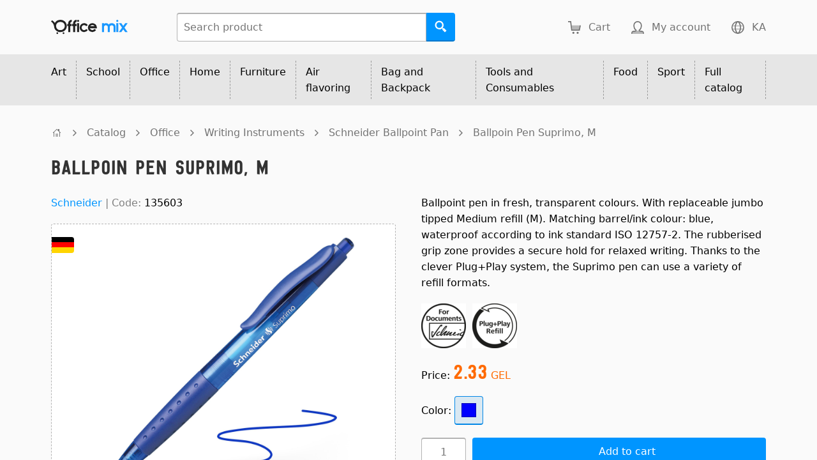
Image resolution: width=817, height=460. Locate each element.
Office (155, 72)
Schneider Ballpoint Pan (389, 132)
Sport (671, 72)
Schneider (76, 203)
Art (58, 72)
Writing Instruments (254, 132)
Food (625, 72)
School (103, 72)
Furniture (263, 72)
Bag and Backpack (405, 80)
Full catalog (723, 80)
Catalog (106, 132)
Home (205, 72)
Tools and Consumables (520, 80)
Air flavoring (328, 80)
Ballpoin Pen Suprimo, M (534, 132)
